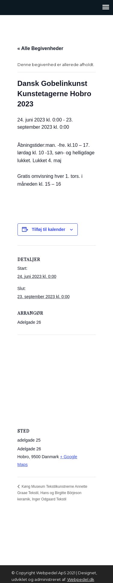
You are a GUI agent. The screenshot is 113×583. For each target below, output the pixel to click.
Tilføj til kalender (48, 229)
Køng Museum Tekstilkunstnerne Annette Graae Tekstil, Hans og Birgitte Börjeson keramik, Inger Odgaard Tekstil (52, 492)
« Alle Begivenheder (40, 48)
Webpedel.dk (80, 579)
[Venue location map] (56, 378)
